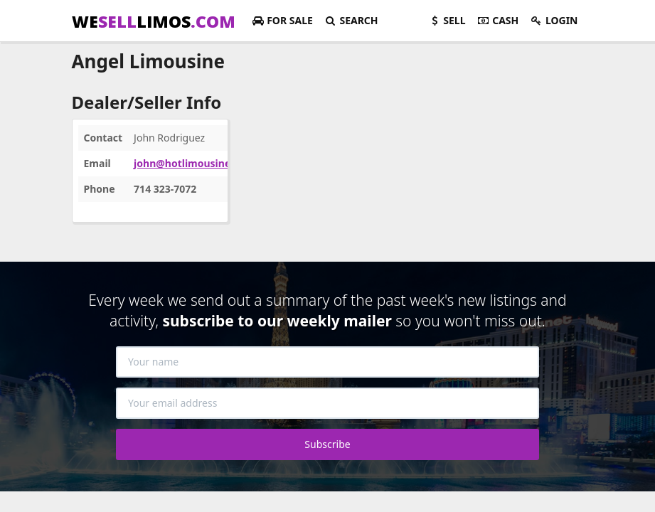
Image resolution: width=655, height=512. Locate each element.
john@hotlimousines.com (197, 163)
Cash (498, 20)
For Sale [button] (282, 20)
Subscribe (327, 444)
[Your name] (327, 362)
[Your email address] (327, 403)
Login (553, 20)
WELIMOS (153, 21)
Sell (447, 20)
